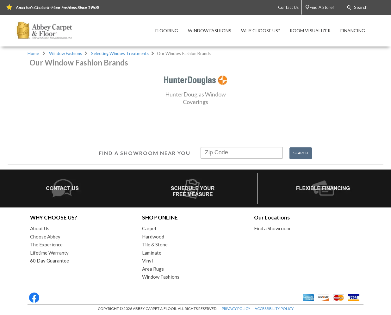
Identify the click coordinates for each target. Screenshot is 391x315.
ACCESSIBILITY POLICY (274, 308)
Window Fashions (65, 53)
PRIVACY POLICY (236, 308)
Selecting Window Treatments (120, 53)
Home (33, 53)
